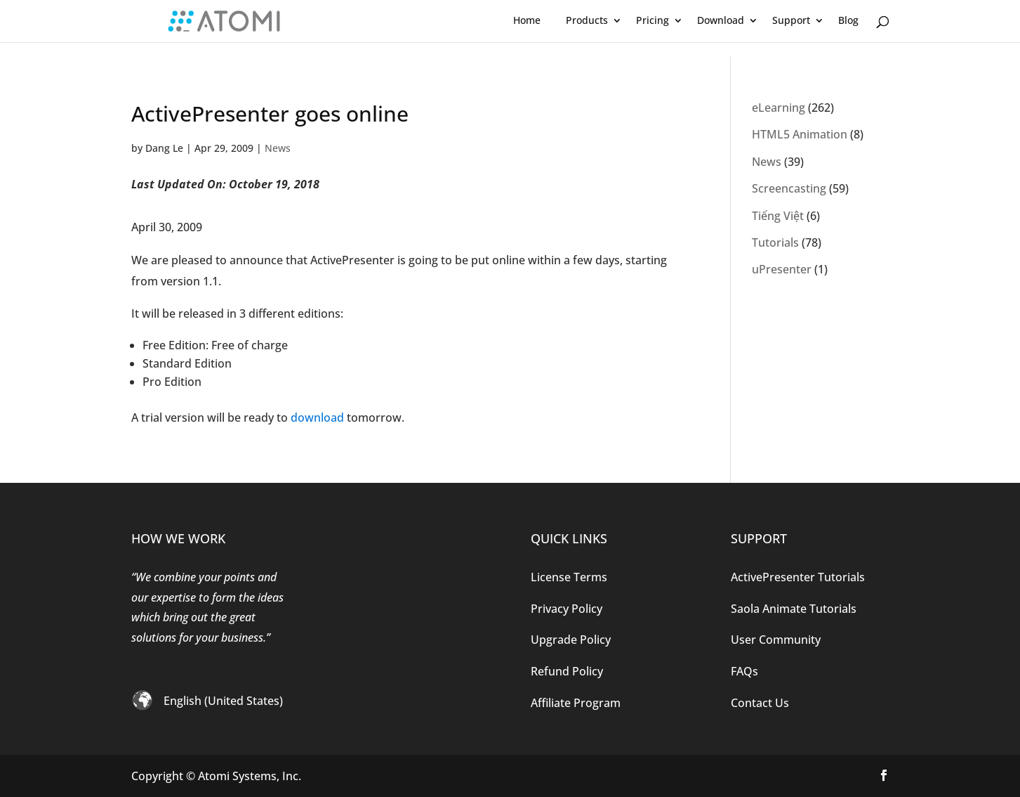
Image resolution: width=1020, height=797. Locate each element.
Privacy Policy (566, 608)
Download (720, 20)
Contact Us (760, 703)
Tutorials (775, 242)
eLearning (778, 107)
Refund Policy (567, 671)
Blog (848, 20)
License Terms (569, 577)
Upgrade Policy (571, 639)
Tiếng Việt (778, 215)
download (317, 417)
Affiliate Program (576, 703)
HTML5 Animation (799, 134)
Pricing (652, 20)
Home (527, 20)
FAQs (744, 671)
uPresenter (782, 269)
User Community (776, 639)
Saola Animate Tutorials (793, 608)
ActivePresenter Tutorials (798, 577)
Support (791, 20)
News (278, 148)
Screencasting (789, 188)
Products (587, 20)
